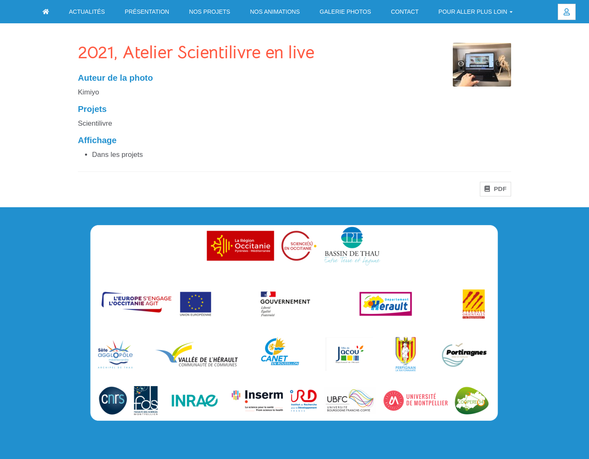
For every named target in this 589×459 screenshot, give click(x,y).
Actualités (87, 11)
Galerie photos (345, 11)
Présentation (147, 11)
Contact (405, 11)
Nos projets (209, 11)
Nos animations (275, 11)
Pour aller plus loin (476, 11)
